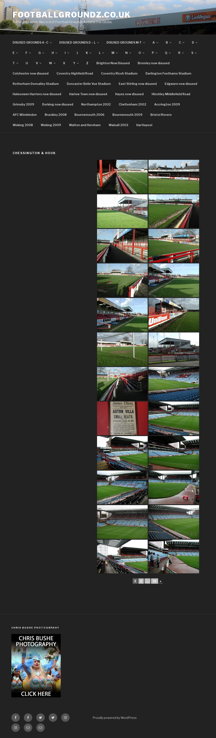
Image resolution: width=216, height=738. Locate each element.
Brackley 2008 (55, 114)
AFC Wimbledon (25, 114)
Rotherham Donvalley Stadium (36, 83)
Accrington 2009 (167, 104)
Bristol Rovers (161, 114)
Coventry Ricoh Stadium (119, 73)
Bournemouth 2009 (127, 114)
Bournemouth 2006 (89, 114)
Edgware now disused (181, 83)
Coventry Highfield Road (75, 73)
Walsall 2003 (118, 125)
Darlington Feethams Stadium (168, 73)
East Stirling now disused (138, 83)
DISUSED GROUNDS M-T (126, 42)
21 (155, 581)
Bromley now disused (154, 63)
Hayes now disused (129, 94)
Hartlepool (144, 125)
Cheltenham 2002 (132, 104)
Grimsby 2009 (23, 104)
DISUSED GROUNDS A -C (32, 42)
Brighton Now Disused (113, 63)
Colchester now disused (31, 73)
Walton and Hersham (85, 125)
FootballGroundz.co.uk (72, 14)
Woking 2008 (23, 125)
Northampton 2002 (96, 104)
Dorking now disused (57, 104)
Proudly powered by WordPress (115, 717)
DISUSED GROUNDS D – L (79, 42)
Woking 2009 (51, 125)
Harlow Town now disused (88, 94)
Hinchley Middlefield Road (171, 94)
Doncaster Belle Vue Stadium (89, 83)
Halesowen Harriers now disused (37, 94)
